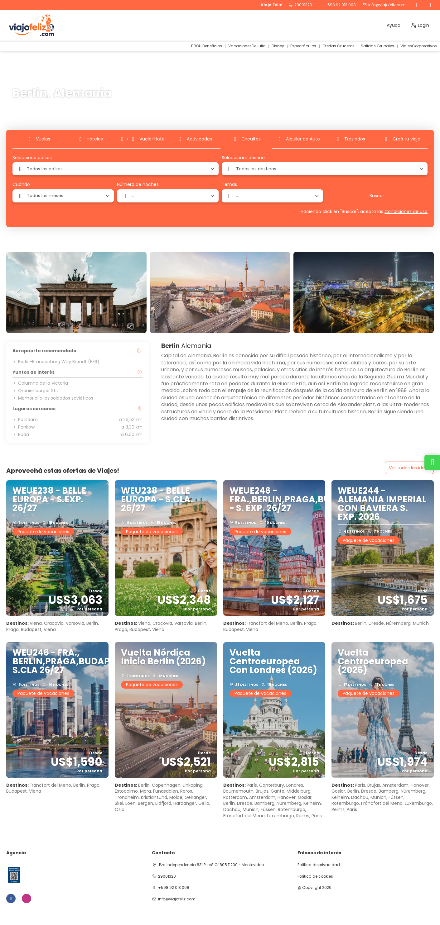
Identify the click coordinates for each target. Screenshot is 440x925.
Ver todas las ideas (409, 468)
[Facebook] (416, 5)
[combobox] (115, 168)
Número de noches (138, 184)
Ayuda (393, 25)
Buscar (377, 195)
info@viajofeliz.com (387, 4)
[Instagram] (430, 5)
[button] (18, 292)
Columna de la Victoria (40, 383)
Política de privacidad (318, 864)
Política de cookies (315, 876)
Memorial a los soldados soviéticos (52, 398)
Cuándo (21, 184)
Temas (229, 184)
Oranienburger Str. (35, 390)
